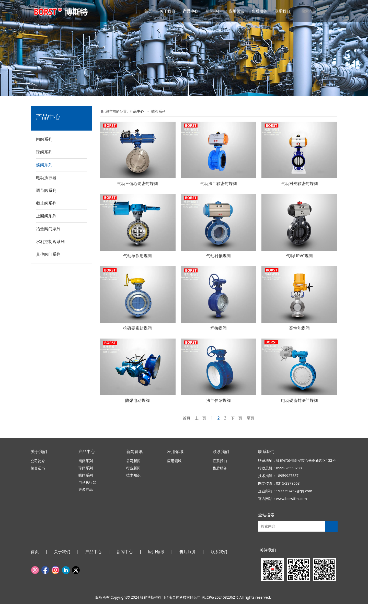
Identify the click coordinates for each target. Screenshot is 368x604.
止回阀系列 (46, 216)
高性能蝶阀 (299, 328)
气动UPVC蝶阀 (299, 256)
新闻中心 (213, 11)
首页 (148, 11)
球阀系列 (44, 152)
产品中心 (190, 11)
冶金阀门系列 (48, 228)
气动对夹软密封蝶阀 (299, 183)
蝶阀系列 (44, 165)
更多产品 (85, 489)
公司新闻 (133, 460)
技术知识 (133, 475)
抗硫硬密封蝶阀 (137, 328)
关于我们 (167, 11)
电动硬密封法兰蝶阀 (299, 400)
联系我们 (282, 11)
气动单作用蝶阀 (137, 256)
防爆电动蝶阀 (137, 400)
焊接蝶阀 (218, 328)
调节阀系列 (46, 190)
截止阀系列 (46, 203)
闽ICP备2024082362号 (220, 597)
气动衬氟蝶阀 (218, 256)
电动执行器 (46, 177)
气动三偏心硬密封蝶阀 (137, 183)
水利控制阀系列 (50, 241)
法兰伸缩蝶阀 (218, 400)
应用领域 (236, 11)
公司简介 (38, 460)
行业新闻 (133, 468)
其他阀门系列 (48, 254)
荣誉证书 (38, 468)
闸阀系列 (44, 139)
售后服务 (259, 11)
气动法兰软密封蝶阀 (218, 183)
